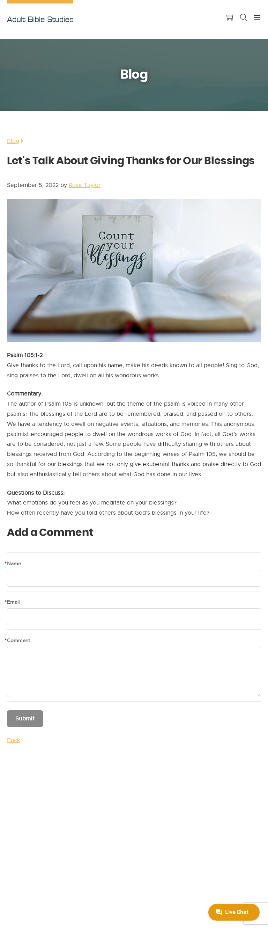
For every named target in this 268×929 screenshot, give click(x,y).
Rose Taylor (84, 185)
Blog (13, 141)
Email (13, 602)
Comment (18, 640)
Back (13, 740)
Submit (25, 718)
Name (14, 563)
